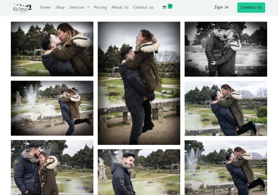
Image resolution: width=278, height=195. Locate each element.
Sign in (221, 7)
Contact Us (251, 7)
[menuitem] (45, 7)
